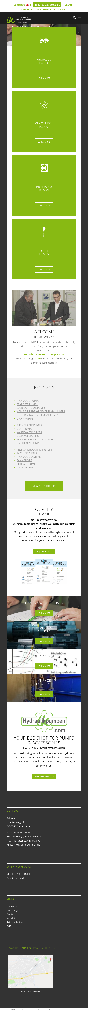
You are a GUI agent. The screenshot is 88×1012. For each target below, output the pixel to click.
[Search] (73, 18)
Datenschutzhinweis (51, 1010)
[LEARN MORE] (44, 78)
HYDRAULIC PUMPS (28, 400)
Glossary (12, 906)
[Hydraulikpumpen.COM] (44, 721)
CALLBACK (27, 9)
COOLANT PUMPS (27, 464)
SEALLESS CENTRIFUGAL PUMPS (35, 439)
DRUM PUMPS (25, 418)
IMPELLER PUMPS (27, 453)
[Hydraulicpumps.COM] (44, 776)
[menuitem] (21, 5)
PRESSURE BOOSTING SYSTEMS (35, 449)
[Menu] (79, 18)
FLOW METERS (25, 467)
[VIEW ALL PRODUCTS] (44, 486)
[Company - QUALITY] (44, 551)
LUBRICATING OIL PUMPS (31, 408)
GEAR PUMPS (24, 428)
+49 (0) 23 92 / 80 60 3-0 (46, 4)
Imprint (11, 918)
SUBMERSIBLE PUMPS (29, 425)
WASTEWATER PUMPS (29, 432)
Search (69, 4)
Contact (11, 914)
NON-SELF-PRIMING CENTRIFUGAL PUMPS (41, 411)
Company (12, 910)
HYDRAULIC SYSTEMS (29, 456)
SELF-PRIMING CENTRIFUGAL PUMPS (38, 415)
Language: (21, 4)
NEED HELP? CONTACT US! (50, 9)
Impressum (31, 1010)
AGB (9, 926)
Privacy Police (15, 922)
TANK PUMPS (24, 460)
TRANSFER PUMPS (27, 404)
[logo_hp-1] (36, 18)
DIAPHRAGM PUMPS (28, 443)
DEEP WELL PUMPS (28, 436)
